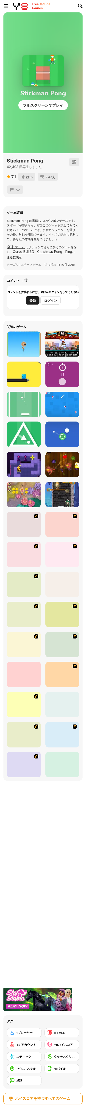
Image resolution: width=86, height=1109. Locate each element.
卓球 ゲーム (16, 247)
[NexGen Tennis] (62, 764)
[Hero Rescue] (62, 494)
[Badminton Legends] (62, 734)
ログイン (50, 300)
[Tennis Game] (24, 584)
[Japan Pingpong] (62, 614)
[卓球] (24, 1080)
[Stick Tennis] (24, 674)
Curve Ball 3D (23, 251)
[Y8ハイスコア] (61, 1044)
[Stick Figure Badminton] (62, 644)
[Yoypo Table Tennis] (24, 704)
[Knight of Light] (24, 464)
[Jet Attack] (24, 344)
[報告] (15, 189)
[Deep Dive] (24, 494)
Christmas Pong (49, 251)
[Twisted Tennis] (24, 614)
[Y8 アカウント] (24, 1044)
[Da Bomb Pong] (62, 554)
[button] (14, 257)
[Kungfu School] (62, 344)
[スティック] (24, 1056)
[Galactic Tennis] (62, 524)
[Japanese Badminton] (24, 644)
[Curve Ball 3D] (62, 584)
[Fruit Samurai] (62, 464)
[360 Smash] (62, 674)
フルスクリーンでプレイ (43, 105)
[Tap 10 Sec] (62, 374)
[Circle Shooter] (62, 434)
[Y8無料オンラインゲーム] (20, 6)
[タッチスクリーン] (61, 1056)
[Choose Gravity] (62, 404)
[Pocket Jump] (24, 374)
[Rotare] (24, 434)
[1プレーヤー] (24, 1032)
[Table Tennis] (24, 524)
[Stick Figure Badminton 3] (24, 764)
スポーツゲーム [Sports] (30, 264)
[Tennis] (62, 704)
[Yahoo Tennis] (24, 554)
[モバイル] (61, 1068)
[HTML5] (61, 1032)
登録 (32, 300)
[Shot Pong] (24, 404)
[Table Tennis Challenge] (24, 734)
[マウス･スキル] (24, 1068)
